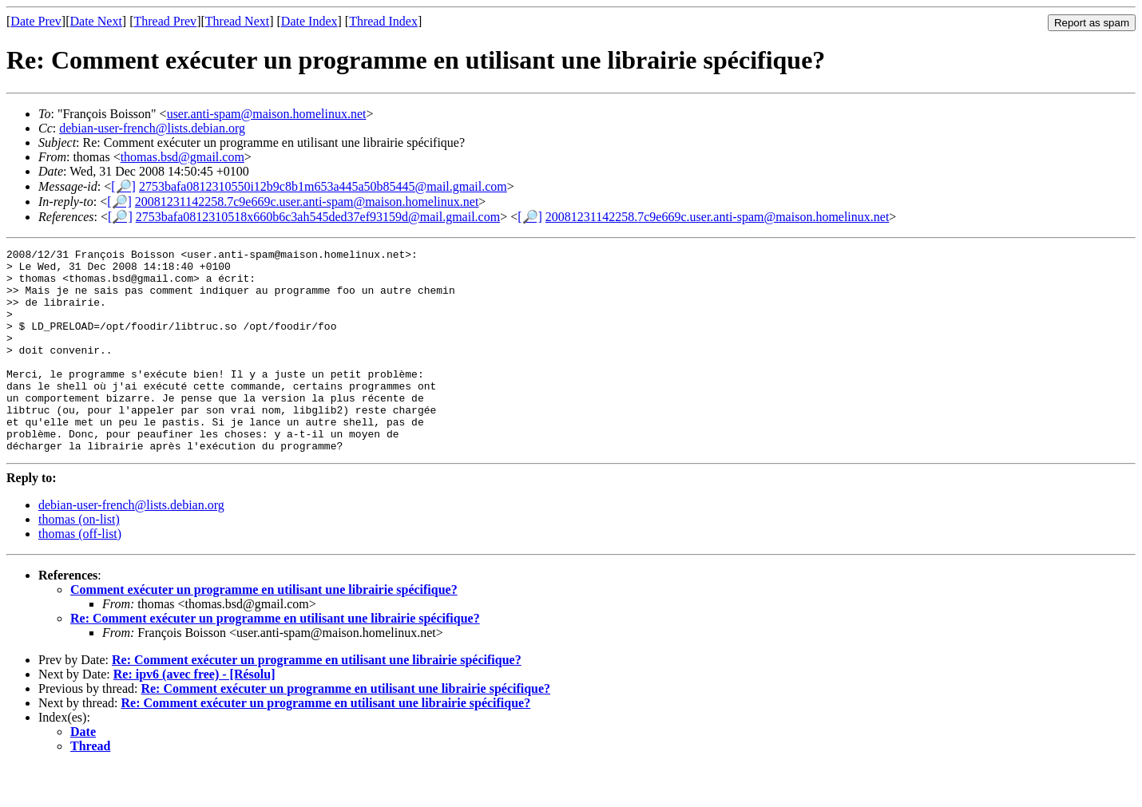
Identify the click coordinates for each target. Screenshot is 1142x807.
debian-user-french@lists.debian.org (152, 128)
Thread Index (383, 21)
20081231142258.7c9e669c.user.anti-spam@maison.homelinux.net (307, 201)
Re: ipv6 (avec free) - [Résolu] (194, 715)
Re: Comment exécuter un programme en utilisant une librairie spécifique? (275, 659)
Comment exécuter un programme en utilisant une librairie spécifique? (264, 630)
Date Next (96, 21)
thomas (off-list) (79, 574)
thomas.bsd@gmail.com (182, 157)
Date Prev (35, 21)
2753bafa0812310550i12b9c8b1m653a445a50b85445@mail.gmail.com (323, 186)
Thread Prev (164, 21)
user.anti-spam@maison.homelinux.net (267, 114)
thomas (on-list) (79, 560)
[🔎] (123, 186)
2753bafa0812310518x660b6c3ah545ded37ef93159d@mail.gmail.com (318, 217)
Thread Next (237, 21)
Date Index (309, 21)
